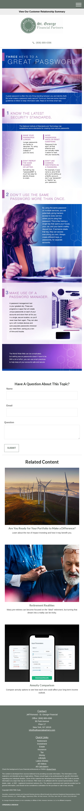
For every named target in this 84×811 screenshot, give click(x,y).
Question (9, 422)
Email (9, 405)
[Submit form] (11, 448)
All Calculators (42, 766)
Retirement (42, 741)
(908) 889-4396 (42, 43)
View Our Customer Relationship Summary (42, 11)
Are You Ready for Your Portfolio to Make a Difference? (42, 528)
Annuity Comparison (42, 685)
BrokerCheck (51, 769)
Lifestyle (42, 758)
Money (42, 755)
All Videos (42, 764)
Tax (42, 752)
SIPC (24, 796)
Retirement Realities (42, 605)
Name (9, 389)
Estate (42, 747)
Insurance (42, 749)
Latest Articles (42, 761)
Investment (42, 744)
